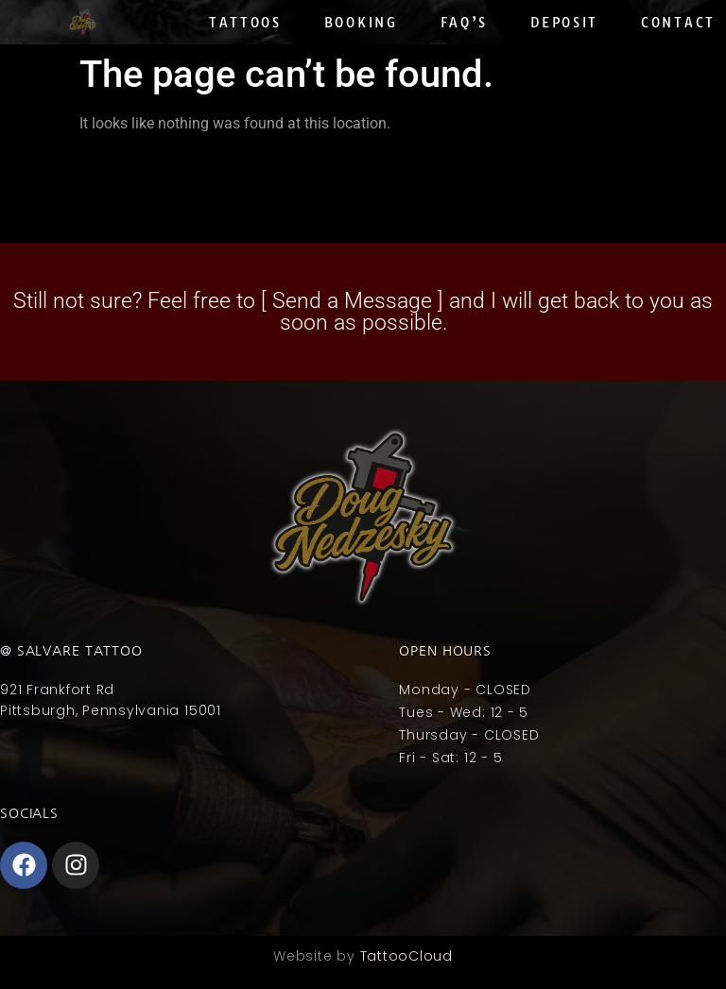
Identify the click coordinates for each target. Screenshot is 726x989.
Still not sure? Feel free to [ (142, 301)
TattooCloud (406, 955)
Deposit (564, 22)
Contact (678, 22)
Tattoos (245, 22)
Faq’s (465, 22)
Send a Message (352, 301)
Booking (361, 22)
